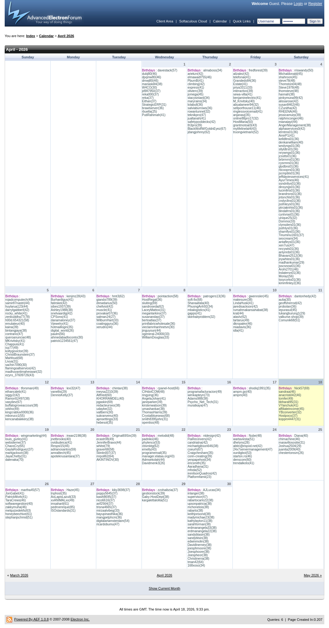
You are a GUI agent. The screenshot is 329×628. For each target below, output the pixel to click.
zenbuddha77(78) (17, 317)
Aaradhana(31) (197, 466)
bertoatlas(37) (152, 320)
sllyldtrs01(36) (288, 149)
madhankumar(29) (291, 262)
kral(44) (238, 313)
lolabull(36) (195, 104)
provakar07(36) (107, 313)
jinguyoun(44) (151, 330)
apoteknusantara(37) (65, 456)
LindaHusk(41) (243, 303)
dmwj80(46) (150, 80)
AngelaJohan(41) (154, 398)
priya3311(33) (242, 87)
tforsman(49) (30, 388)
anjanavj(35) (241, 115)
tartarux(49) (241, 320)
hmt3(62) (118, 296)
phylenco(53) (151, 442)
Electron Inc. (80, 619)
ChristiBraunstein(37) (20, 354)
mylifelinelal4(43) (245, 128)
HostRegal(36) (152, 299)
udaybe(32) (104, 409)
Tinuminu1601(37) (291, 235)
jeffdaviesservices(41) (294, 176)
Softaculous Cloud (193, 21)
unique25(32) (288, 218)
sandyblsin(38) (197, 538)
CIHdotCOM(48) (153, 391)
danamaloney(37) (63, 320)
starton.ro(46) (242, 456)
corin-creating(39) (199, 456)
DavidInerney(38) (199, 545)
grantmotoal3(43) (245, 125)
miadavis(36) (242, 327)
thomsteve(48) (289, 91)
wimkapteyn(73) (198, 395)
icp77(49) (11, 347)
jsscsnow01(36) (289, 266)
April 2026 (66, 36)
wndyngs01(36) (289, 146)
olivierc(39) (195, 91)
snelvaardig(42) (61, 313)
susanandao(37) (153, 317)
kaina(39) (11, 327)
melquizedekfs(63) (18, 510)
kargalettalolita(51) (155, 500)
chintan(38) (120, 388)
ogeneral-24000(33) (156, 334)
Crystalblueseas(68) (156, 415)
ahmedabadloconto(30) (67, 337)
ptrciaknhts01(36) (291, 207)
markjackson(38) (16, 453)
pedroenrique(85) (63, 507)
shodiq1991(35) (260, 388)
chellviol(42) (105, 306)
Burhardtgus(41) (62, 299)
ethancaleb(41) (15, 391)
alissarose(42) (288, 101)
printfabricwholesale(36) (158, 323)
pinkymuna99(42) (291, 98)
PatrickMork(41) (16, 497)
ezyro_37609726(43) (19, 375)
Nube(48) (255, 435)
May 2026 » (313, 575)
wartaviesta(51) (243, 439)
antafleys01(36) (289, 242)
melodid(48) (166, 435)
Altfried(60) (104, 395)
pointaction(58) (168, 296)
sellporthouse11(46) (247, 108)
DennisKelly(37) (62, 395)
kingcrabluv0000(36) (19, 412)
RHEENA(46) (288, 111)
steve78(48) (287, 80)
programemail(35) (154, 453)
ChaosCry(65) (15, 446)
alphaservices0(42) (292, 128)
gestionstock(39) (153, 493)
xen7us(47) (286, 245)
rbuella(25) (149, 111)
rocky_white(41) (16, 313)
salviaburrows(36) (199, 108)
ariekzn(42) (195, 73)
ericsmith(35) (196, 463)
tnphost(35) (59, 493)
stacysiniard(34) (198, 98)
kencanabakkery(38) (19, 419)
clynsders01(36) (290, 224)
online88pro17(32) (245, 118)
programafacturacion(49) (204, 391)
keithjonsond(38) (199, 514)
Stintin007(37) (106, 453)
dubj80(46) (149, 73)
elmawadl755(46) (199, 77)
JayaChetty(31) (16, 456)
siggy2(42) (12, 395)
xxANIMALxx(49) (62, 500)
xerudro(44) (105, 327)
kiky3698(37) (121, 490)
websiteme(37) (15, 442)
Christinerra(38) (198, 558)
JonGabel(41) (14, 493)
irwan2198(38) (77, 435)
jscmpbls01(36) (289, 173)
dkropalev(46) (242, 323)
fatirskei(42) (59, 303)
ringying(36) (150, 395)
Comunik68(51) (289, 320)
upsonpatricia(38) (199, 503)
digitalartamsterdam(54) (113, 521)
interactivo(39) (243, 91)
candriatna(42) (197, 442)
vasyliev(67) (13, 402)
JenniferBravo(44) (109, 442)
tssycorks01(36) (290, 279)
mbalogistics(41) (198, 310)
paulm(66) (58, 334)
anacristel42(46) (290, 395)
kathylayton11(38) (199, 521)
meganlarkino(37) (154, 313)
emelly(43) (149, 449)
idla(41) (238, 330)
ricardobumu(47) (108, 524)
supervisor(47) (197, 497)
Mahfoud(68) (14, 358)
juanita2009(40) (290, 449)
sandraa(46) (287, 391)
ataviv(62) (240, 317)
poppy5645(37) (107, 493)
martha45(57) (30, 490)
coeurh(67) (194, 449)
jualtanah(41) (196, 118)
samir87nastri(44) (17, 303)
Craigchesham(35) (200, 453)
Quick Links (242, 21)
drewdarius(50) (107, 303)
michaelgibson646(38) (202, 446)
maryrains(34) (197, 101)
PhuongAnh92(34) (200, 306)
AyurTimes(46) (289, 180)
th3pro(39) (194, 125)
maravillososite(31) (292, 442)
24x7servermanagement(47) (252, 449)
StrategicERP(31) (154, 104)
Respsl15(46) (60, 446)
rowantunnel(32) (198, 111)
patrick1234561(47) (64, 341)
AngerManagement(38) (295, 125)
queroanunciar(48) (18, 337)
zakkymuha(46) (16, 507)
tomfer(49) (286, 398)
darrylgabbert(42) (17, 310)
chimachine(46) (289, 439)
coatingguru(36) (107, 323)
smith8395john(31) (155, 419)
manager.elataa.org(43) (158, 456)
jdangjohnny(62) (198, 132)
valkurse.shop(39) (291, 317)
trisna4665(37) (107, 507)
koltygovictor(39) (16, 351)
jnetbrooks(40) (61, 439)
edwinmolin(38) (198, 541)
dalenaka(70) (14, 459)
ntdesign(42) (212, 435)
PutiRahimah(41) (154, 115)
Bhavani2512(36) (290, 255)
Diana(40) (301, 435)
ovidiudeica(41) (61, 442)
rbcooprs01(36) (289, 170)
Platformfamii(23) (199, 477)
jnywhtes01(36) (289, 259)
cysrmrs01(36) (289, 163)
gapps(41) (194, 313)
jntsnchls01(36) (289, 197)
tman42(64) (195, 562)
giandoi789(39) (107, 299)
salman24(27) (106, 317)
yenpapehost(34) (199, 459)
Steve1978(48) (289, 87)
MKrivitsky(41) (15, 341)
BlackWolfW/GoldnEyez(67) (206, 128)
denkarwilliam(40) (291, 142)
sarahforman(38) (199, 524)
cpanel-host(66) (168, 388)
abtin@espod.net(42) (247, 446)
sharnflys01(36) (289, 231)
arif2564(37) (105, 503)
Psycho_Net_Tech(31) (202, 402)
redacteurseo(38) (108, 405)
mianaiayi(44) (288, 122)
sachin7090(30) (16, 365)
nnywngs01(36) (289, 152)
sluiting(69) (149, 303)
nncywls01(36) (289, 249)
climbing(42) (195, 84)
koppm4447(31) (290, 419)
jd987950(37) (151, 91)
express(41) (195, 87)
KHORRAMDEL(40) (110, 398)
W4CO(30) (149, 87)
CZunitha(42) (288, 108)
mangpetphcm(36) (109, 517)
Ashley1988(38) (62, 310)
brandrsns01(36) (290, 194)
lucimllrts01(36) (289, 190)
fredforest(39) (258, 70)
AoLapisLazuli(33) (63, 497)
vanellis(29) (59, 391)
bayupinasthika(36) (110, 514)
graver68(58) (105, 449)
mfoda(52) (194, 470)
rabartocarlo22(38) (200, 500)
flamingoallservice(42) (20, 368)
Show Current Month (164, 588)
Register (315, 4)
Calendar (220, 21)
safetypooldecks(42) (201, 122)
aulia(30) (285, 299)
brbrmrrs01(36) (289, 159)
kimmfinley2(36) (290, 283)
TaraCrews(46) (15, 500)
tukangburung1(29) (292, 313)
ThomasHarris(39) (154, 412)
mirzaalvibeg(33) (108, 510)
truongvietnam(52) (245, 132)
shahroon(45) (288, 77)
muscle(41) (104, 310)
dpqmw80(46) (151, 77)
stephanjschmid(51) (18, 517)
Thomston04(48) (290, 84)
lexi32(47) (73, 388)
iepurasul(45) (288, 310)
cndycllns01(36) (290, 200)
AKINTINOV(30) (108, 459)
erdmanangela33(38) (202, 527)
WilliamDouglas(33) (155, 337)
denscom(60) (242, 459)
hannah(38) (287, 94)
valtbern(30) (105, 412)
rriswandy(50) (303, 70)
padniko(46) (150, 439)
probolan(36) (288, 306)
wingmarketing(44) (34, 435)
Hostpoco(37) (288, 415)
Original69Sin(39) (124, 435)
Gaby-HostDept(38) (155, 497)
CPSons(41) (59, 317)
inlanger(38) (195, 493)
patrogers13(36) (214, 296)
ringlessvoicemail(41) (247, 111)
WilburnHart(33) (108, 320)
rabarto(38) (195, 510)
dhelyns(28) (241, 442)
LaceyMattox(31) (153, 310)
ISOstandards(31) (63, 510)
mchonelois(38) (198, 507)
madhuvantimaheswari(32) (23, 371)
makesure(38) (242, 299)
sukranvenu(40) (107, 415)
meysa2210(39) (107, 391)
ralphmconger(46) (291, 118)
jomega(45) (195, 94)
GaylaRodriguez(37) (19, 449)
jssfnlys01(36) (288, 228)
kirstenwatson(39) (154, 405)
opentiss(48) (150, 422)
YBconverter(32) (290, 412)
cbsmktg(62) (150, 446)
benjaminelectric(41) (247, 98)
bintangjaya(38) (16, 330)
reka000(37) (150, 94)
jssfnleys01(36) (289, 204)
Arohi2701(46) (288, 269)
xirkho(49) (12, 409)
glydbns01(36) (288, 166)
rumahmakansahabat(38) (250, 310)
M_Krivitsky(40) (244, 101)
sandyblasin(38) (198, 534)
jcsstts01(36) (288, 156)
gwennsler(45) (258, 296)
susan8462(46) (289, 104)
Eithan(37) (149, 101)
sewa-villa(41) (242, 94)
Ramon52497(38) (17, 398)
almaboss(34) (212, 70)
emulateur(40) (15, 323)
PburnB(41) (195, 80)
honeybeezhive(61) (18, 514)
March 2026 (19, 575)
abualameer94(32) (246, 104)
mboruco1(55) (15, 415)
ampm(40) (240, 395)
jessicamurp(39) (290, 115)
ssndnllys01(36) (290, 183)
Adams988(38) (197, 398)
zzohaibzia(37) (168, 490)
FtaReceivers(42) (199, 439)
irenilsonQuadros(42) (202, 473)
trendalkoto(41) (243, 463)
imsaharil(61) (60, 503)
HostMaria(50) (243, 122)
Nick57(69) (301, 388)
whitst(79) (103, 446)
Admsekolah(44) (153, 459)
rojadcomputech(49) (19, 299)
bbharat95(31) (288, 402)
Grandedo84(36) (244, 80)
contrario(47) (14, 334)
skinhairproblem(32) (201, 317)
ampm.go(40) (242, 391)
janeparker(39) (152, 402)
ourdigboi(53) (242, 453)
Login (298, 4)
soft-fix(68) (194, 299)
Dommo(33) (287, 221)
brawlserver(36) (153, 108)
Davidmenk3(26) (153, 463)
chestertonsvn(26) (291, 453)
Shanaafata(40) (198, 303)
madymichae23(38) (200, 517)
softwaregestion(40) (19, 503)
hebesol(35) (105, 422)
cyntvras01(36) (289, 214)
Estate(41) (240, 84)
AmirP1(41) (287, 135)
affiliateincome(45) (291, 409)
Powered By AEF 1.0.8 (31, 619)
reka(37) (148, 98)
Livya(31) (11, 361)
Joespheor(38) (197, 555)
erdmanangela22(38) (202, 531)
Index (30, 36)
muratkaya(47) (197, 405)
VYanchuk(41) (288, 405)
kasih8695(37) (106, 497)
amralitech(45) (61, 453)
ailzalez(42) (241, 73)
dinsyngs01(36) (289, 187)
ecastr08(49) (105, 439)
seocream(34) (288, 238)
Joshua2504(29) (290, 446)
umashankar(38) (153, 409)
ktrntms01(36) (288, 132)
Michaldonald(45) (291, 73)
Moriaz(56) (286, 276)
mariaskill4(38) (152, 84)
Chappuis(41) (14, 344)
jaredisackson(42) (245, 306)
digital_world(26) (62, 330)
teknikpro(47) (196, 115)
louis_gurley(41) (16, 439)
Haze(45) (73, 490)
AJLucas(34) (212, 490)
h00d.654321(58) (17, 320)
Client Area (164, 21)
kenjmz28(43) (76, 296)
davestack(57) (167, 70)
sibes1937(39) (61, 306)
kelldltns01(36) (289, 139)
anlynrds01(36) (289, 252)
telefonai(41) (242, 77)
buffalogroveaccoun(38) (21, 405)
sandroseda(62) (153, 306)
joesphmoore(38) (199, 548)
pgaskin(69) (105, 402)
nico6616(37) (106, 500)
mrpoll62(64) (105, 456)
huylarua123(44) (16, 306)
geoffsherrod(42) (290, 303)
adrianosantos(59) (63, 449)
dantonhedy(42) (305, 296)
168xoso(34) (196, 565)
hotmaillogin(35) (62, 327)
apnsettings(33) (107, 419)
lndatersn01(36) (290, 273)
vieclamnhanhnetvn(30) (158, 327)
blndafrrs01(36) (289, 211)
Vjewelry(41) (59, 323)
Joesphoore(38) (198, 551)
